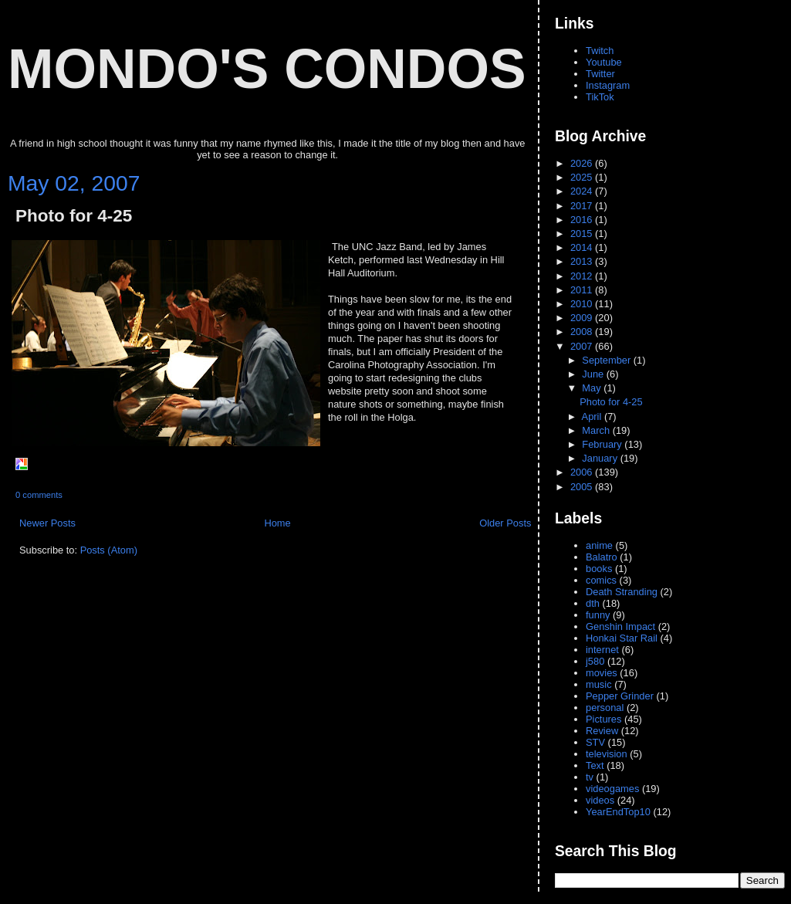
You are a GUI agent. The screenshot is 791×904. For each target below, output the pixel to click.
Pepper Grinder (620, 696)
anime (599, 545)
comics (601, 580)
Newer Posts (47, 523)
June (594, 374)
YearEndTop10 (618, 812)
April (593, 416)
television (606, 754)
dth (593, 603)
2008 (582, 331)
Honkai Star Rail (621, 638)
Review (602, 730)
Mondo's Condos (267, 69)
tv (589, 777)
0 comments (39, 494)
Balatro (601, 557)
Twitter (600, 74)
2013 (582, 261)
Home (277, 523)
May (592, 388)
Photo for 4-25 (73, 215)
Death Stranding (621, 592)
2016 (582, 219)
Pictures (603, 719)
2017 (582, 206)
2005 (582, 487)
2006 (582, 472)
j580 (595, 661)
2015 (582, 233)
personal (605, 707)
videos (600, 800)
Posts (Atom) (108, 550)
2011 (582, 290)
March (597, 430)
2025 (582, 177)
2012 (582, 276)
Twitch (600, 50)
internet (602, 649)
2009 (582, 317)
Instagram (608, 85)
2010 (582, 304)
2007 (582, 346)
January (601, 458)
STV (595, 742)
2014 (582, 247)
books (599, 568)
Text (595, 765)
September (607, 360)
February (603, 444)
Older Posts (505, 523)
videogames (612, 788)
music (599, 684)
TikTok (600, 97)
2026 (582, 163)
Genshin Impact (620, 626)
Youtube (604, 62)
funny (598, 615)
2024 (582, 191)
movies (601, 673)
